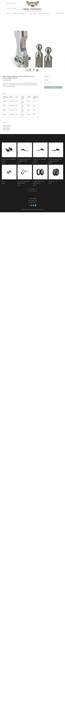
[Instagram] (29, 205)
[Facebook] (31, 205)
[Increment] (49, 82)
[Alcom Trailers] (11, 8)
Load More (32, 189)
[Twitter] (35, 205)
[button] (63, 13)
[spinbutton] (47, 82)
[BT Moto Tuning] (11, 3)
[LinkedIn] (33, 205)
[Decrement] (45, 82)
